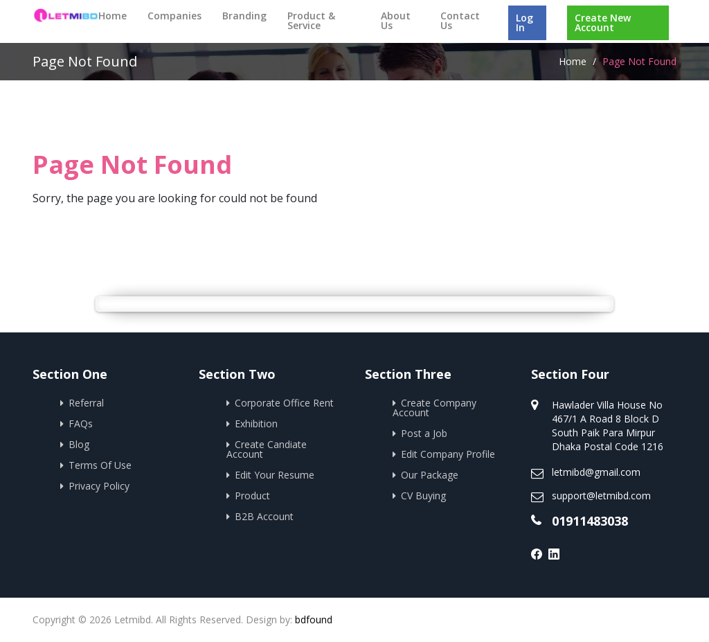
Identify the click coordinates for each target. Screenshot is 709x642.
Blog (79, 444)
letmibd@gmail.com (596, 472)
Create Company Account (434, 407)
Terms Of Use (100, 465)
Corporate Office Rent (284, 402)
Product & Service (311, 20)
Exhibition (256, 423)
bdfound (313, 619)
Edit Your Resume (274, 474)
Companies (174, 15)
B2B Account (264, 516)
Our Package (429, 474)
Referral (86, 402)
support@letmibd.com (601, 495)
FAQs (81, 423)
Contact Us (460, 20)
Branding (244, 15)
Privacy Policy (99, 485)
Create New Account (603, 22)
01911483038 (590, 520)
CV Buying (423, 495)
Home (112, 15)
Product (252, 495)
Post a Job (424, 433)
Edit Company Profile (448, 454)
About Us (396, 20)
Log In (524, 22)
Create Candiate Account (266, 449)
